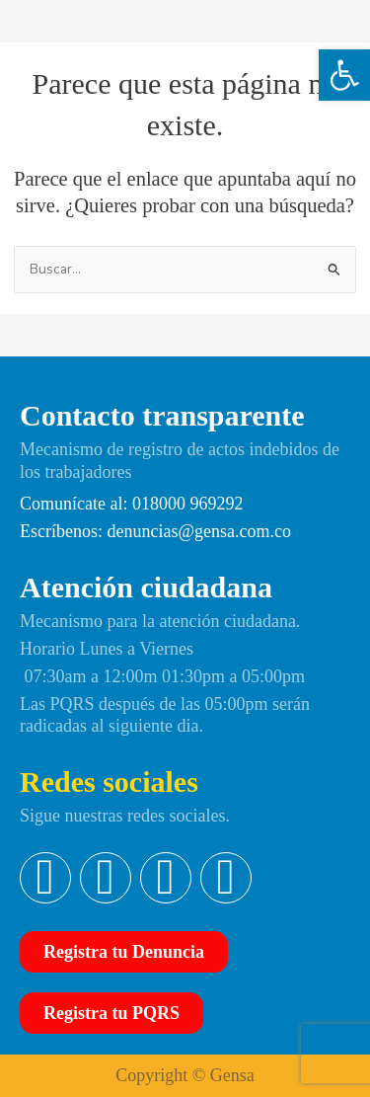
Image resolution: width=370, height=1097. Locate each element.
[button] (344, 75)
